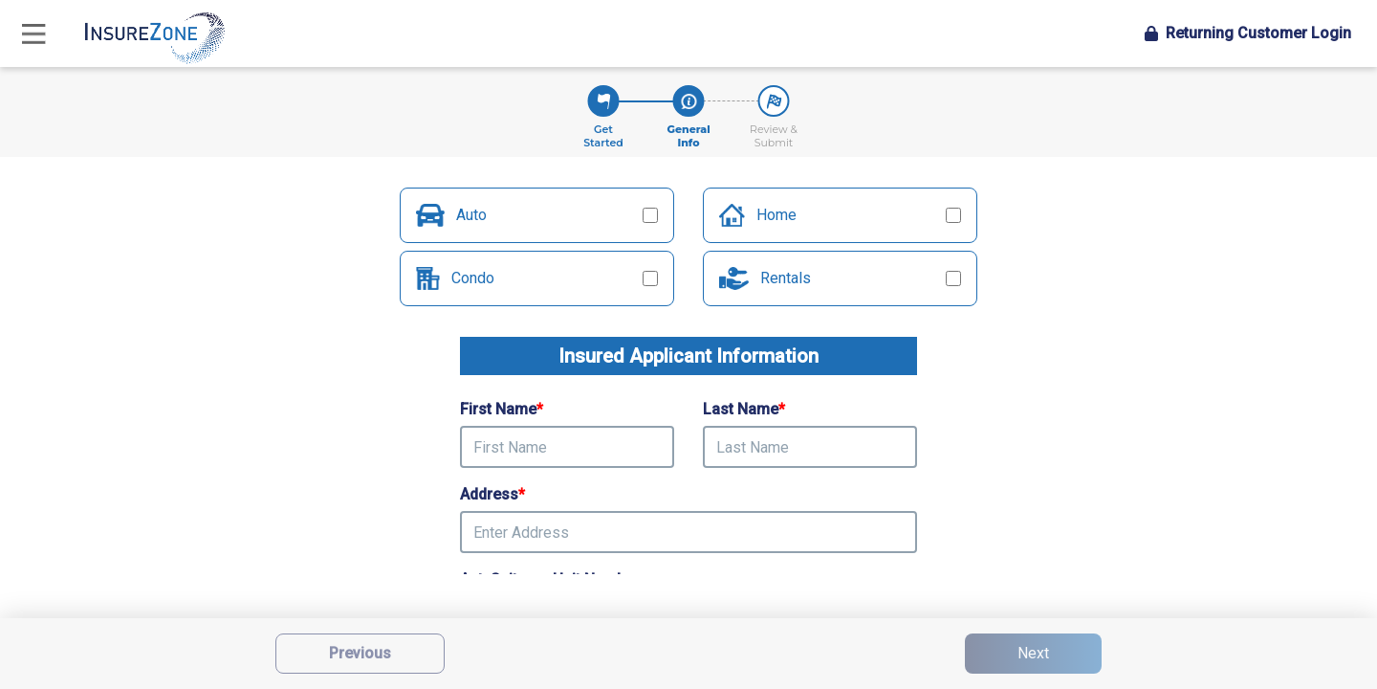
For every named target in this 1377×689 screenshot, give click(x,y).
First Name (501, 409)
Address (492, 494)
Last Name (744, 409)
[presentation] (688, 532)
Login (1248, 33)
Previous (360, 653)
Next (1033, 653)
